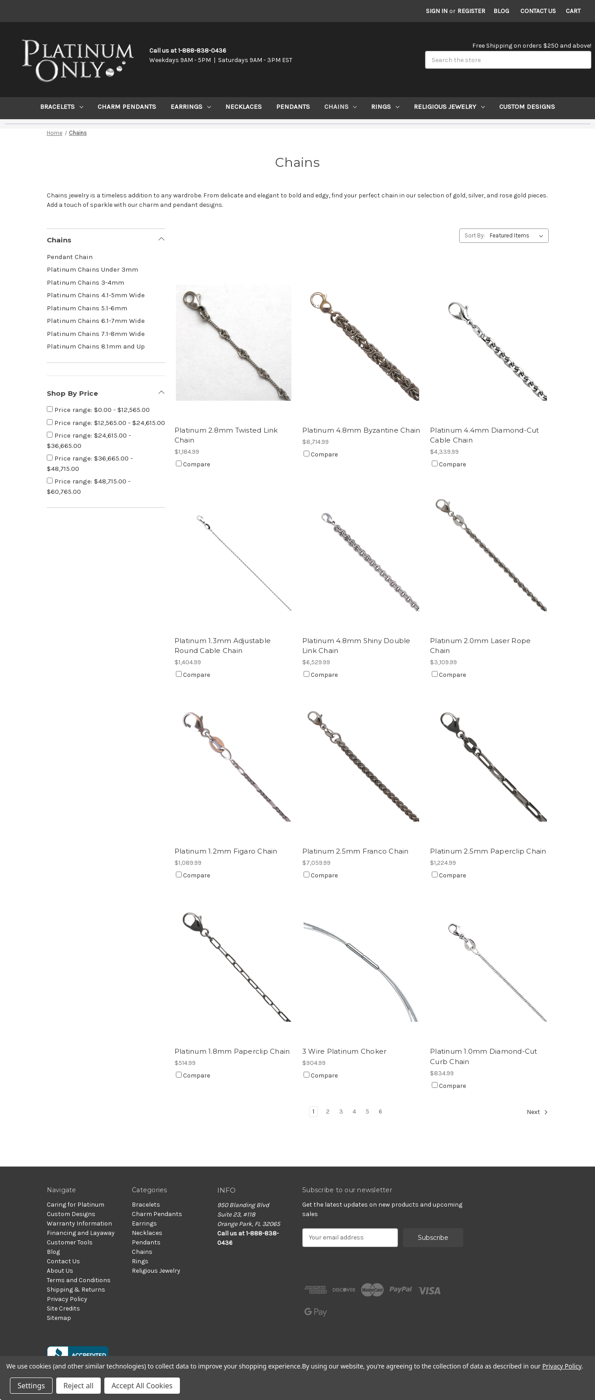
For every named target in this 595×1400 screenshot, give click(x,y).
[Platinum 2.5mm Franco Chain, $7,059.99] (361, 763)
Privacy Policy (67, 1299)
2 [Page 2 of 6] (328, 1111)
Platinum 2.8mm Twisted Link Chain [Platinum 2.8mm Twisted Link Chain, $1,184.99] (226, 435)
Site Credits (63, 1308)
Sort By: (475, 235)
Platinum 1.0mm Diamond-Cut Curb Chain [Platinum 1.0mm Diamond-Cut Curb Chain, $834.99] (483, 1056)
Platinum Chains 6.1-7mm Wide (96, 321)
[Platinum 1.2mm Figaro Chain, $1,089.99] (233, 763)
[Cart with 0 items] (573, 11)
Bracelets (61, 107)
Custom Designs (527, 107)
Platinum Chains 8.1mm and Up (96, 346)
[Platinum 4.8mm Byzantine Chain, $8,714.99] (361, 342)
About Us (60, 1271)
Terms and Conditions (79, 1280)
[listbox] (518, 235)
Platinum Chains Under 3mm (92, 269)
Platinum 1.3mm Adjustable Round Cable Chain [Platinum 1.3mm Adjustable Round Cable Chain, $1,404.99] (222, 645)
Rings (385, 107)
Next (537, 1112)
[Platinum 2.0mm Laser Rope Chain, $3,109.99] (489, 553)
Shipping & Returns (76, 1289)
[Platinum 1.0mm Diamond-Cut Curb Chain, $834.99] (489, 964)
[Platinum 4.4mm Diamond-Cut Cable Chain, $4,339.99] (489, 342)
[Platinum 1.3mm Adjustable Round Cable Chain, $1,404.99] (233, 553)
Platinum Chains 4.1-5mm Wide (96, 295)
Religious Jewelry (449, 107)
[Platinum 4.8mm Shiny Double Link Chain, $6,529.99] (361, 553)
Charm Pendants (127, 107)
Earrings (190, 107)
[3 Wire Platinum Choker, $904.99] (361, 964)
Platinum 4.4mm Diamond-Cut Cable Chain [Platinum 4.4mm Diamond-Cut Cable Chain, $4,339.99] (484, 435)
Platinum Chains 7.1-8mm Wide (96, 334)
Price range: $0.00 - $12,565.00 (98, 410)
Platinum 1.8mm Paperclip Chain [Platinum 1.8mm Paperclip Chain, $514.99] (232, 1051)
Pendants (293, 107)
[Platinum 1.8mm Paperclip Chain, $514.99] (233, 964)
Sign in (436, 11)
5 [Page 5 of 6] (367, 1111)
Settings (31, 1386)
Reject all (78, 1386)
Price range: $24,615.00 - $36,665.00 (89, 440)
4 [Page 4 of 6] (354, 1111)
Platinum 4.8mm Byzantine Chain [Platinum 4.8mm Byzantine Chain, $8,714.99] (361, 430)
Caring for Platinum (75, 1204)
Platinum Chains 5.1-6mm (87, 308)
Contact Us (538, 11)
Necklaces (243, 107)
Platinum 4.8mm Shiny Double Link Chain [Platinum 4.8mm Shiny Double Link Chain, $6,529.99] (356, 645)
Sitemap (59, 1318)
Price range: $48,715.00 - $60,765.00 (88, 486)
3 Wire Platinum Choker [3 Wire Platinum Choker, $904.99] (344, 1051)
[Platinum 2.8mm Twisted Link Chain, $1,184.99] (233, 342)
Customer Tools (70, 1242)
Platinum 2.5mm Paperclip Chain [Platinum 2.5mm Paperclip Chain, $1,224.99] (488, 851)
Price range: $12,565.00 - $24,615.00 (106, 423)
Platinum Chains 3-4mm (85, 282)
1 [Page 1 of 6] (313, 1111)
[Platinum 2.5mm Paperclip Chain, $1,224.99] (489, 763)
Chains (340, 107)
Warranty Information (79, 1223)
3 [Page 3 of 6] (341, 1111)
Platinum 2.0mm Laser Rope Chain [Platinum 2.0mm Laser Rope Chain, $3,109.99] (480, 645)
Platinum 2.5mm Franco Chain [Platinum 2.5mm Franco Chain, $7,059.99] (355, 851)
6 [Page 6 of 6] (380, 1111)
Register (471, 11)
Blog (501, 11)
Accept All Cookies (142, 1386)
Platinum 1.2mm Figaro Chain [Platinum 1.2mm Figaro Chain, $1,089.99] (225, 851)
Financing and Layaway (81, 1233)
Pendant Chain (70, 257)
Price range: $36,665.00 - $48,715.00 (90, 463)
